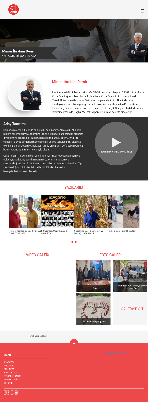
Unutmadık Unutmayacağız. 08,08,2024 (61, 227)
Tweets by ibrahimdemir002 (113, 355)
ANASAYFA (9, 364)
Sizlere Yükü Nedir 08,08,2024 (105, 226)
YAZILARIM (9, 371)
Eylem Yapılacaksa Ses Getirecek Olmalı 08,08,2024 (42, 227)
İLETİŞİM (8, 385)
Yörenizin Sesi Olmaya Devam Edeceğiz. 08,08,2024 (83, 227)
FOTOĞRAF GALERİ (12, 378)
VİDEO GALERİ (10, 375)
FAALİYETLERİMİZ (12, 382)
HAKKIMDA (9, 368)
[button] (73, 234)
